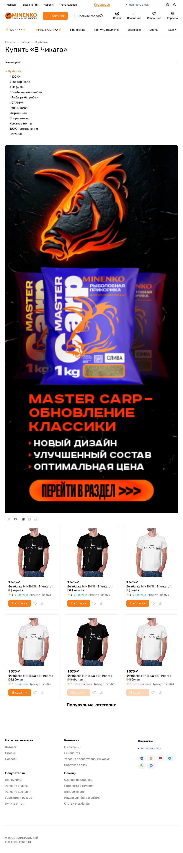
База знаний (31, 4)
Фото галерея (68, 4)
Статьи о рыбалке (77, 803)
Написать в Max (139, 4)
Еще (171, 29)
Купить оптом (14, 803)
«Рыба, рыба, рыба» (24, 97)
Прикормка (77, 29)
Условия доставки (18, 791)
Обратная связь (75, 765)
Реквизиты (72, 753)
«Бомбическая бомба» (26, 92)
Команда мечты (21, 123)
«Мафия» (16, 87)
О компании (72, 747)
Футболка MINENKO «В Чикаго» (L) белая (148, 588)
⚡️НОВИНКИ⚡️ (15, 29)
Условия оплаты (16, 785)
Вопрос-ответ (74, 791)
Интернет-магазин (19, 740)
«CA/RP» (16, 102)
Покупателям (15, 773)
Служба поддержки (78, 780)
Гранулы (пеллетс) (106, 29)
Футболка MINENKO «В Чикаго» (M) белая (148, 677)
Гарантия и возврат (19, 797)
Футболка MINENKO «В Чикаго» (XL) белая (30, 677)
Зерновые (134, 29)
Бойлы (153, 29)
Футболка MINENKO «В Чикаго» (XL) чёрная (89, 588)
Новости (49, 4)
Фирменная (18, 113)
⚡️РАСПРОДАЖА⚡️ (48, 29)
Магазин (12, 4)
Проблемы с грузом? (79, 785)
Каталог (11, 747)
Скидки (10, 753)
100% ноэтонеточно (24, 128)
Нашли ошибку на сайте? (82, 797)
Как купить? (14, 780)
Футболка (14, 71)
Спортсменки (19, 118)
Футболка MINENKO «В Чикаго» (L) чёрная (30, 588)
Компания (71, 740)
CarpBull (16, 134)
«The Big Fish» (20, 82)
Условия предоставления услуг (87, 759)
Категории (13, 62)
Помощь (70, 773)
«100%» (15, 76)
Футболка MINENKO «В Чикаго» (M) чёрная (89, 677)
